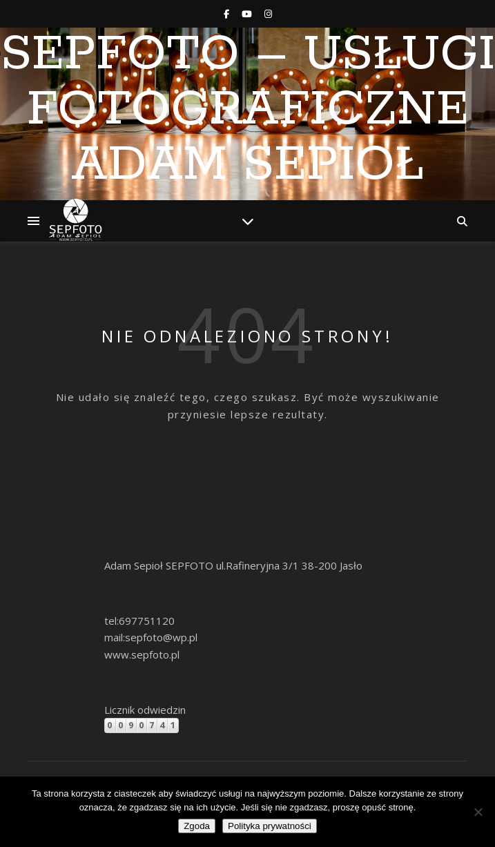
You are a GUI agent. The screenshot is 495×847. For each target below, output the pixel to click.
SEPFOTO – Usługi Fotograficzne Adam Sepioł (248, 110)
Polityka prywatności (269, 826)
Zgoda (197, 826)
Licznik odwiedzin (145, 710)
